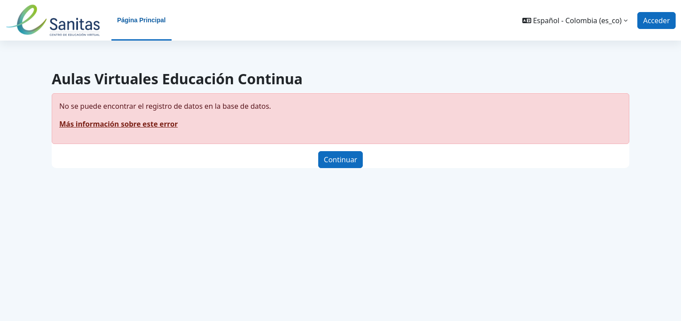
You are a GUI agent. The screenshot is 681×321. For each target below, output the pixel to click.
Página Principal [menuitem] (141, 20)
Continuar (340, 160)
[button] (575, 20)
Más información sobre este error (118, 124)
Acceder (656, 20)
